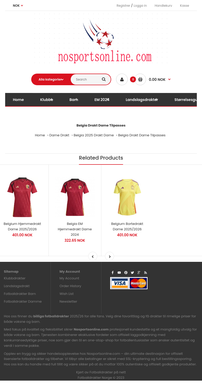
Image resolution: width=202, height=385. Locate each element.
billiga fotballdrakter (51, 316)
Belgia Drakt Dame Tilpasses (142, 135)
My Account (69, 278)
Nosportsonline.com (91, 329)
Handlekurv (163, 5)
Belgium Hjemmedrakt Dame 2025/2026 (22, 226)
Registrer (123, 5)
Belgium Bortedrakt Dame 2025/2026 (127, 226)
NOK (16, 5)
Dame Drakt (59, 135)
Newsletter (68, 301)
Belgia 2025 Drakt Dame (94, 135)
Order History (70, 286)
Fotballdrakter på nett (108, 372)
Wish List (67, 293)
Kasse (184, 5)
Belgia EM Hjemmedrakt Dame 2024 (75, 229)
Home (40, 135)
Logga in (140, 5)
